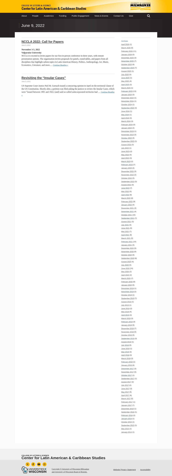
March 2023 (126, 161)
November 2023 (127, 135)
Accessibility (145, 470)
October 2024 (126, 105)
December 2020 (127, 248)
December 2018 (127, 329)
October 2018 (126, 335)
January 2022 (126, 205)
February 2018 (127, 362)
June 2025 (125, 78)
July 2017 (125, 385)
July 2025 (125, 75)
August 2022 (126, 185)
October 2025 (126, 64)
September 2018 (127, 338)
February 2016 (127, 415)
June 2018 (125, 349)
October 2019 (126, 295)
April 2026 (125, 44)
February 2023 (127, 165)
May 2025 (125, 81)
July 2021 (125, 225)
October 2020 (126, 255)
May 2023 (125, 155)
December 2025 (127, 58)
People (35, 16)
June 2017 (125, 389)
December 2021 (127, 208)
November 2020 (127, 252)
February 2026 (127, 51)
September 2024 (127, 108)
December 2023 (127, 131)
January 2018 (126, 365)
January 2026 (126, 55)
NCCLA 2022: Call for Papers (43, 41)
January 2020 (126, 285)
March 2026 (126, 48)
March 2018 (126, 359)
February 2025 (127, 91)
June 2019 (125, 308)
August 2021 (126, 222)
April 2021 (125, 235)
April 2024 (125, 118)
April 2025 (125, 85)
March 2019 (126, 318)
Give (131, 16)
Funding (62, 16)
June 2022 (125, 188)
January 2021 (126, 245)
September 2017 (127, 379)
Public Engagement (80, 16)
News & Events (101, 16)
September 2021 (127, 218)
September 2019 (127, 298)
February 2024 (127, 125)
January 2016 (126, 419)
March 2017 (126, 399)
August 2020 (126, 262)
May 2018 (125, 352)
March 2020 (126, 278)
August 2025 (126, 71)
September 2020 (127, 258)
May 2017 (125, 392)
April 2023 (125, 158)
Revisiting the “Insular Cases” (44, 78)
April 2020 (125, 275)
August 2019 (126, 302)
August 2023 (126, 145)
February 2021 (127, 242)
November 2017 (127, 372)
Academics (49, 16)
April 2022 (125, 195)
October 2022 (126, 178)
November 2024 (127, 101)
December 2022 (127, 171)
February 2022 (127, 202)
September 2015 (127, 425)
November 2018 (127, 332)
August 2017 (126, 382)
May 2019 (125, 312)
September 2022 (127, 182)
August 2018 (126, 342)
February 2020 (127, 282)
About (24, 16)
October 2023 (126, 138)
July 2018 (125, 345)
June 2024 (125, 111)
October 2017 (126, 375)
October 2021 (126, 215)
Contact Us (118, 16)
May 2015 (125, 429)
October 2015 (126, 422)
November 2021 (127, 211)
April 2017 (125, 395)
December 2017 (127, 369)
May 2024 (125, 115)
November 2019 (127, 292)
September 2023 (127, 141)
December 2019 (127, 288)
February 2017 (127, 402)
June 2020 (125, 268)
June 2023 (125, 151)
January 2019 (126, 325)
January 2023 (126, 168)
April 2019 (125, 315)
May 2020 (125, 272)
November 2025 (127, 61)
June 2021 (125, 228)
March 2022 (126, 198)
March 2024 (126, 121)
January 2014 (126, 432)
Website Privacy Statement (124, 470)
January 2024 (126, 128)
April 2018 (125, 355)
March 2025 (126, 88)
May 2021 (125, 232)
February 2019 (127, 322)
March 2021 (126, 238)
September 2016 (127, 412)
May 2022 (125, 191)
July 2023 (125, 148)
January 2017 (126, 405)
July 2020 (125, 265)
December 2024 (127, 98)
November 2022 (127, 175)
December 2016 (127, 409)
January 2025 (126, 95)
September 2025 (127, 68)
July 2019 (125, 305)
